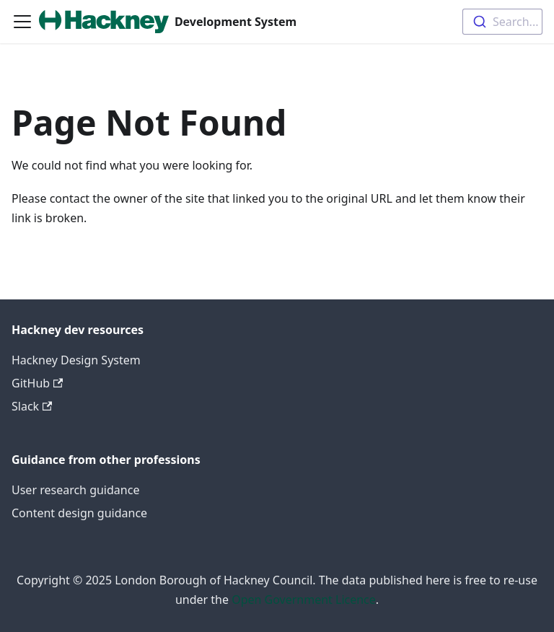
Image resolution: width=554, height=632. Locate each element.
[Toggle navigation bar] (22, 21)
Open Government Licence (304, 599)
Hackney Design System (76, 360)
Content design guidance (79, 513)
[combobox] (502, 22)
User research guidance (75, 490)
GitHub (37, 383)
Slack (32, 406)
